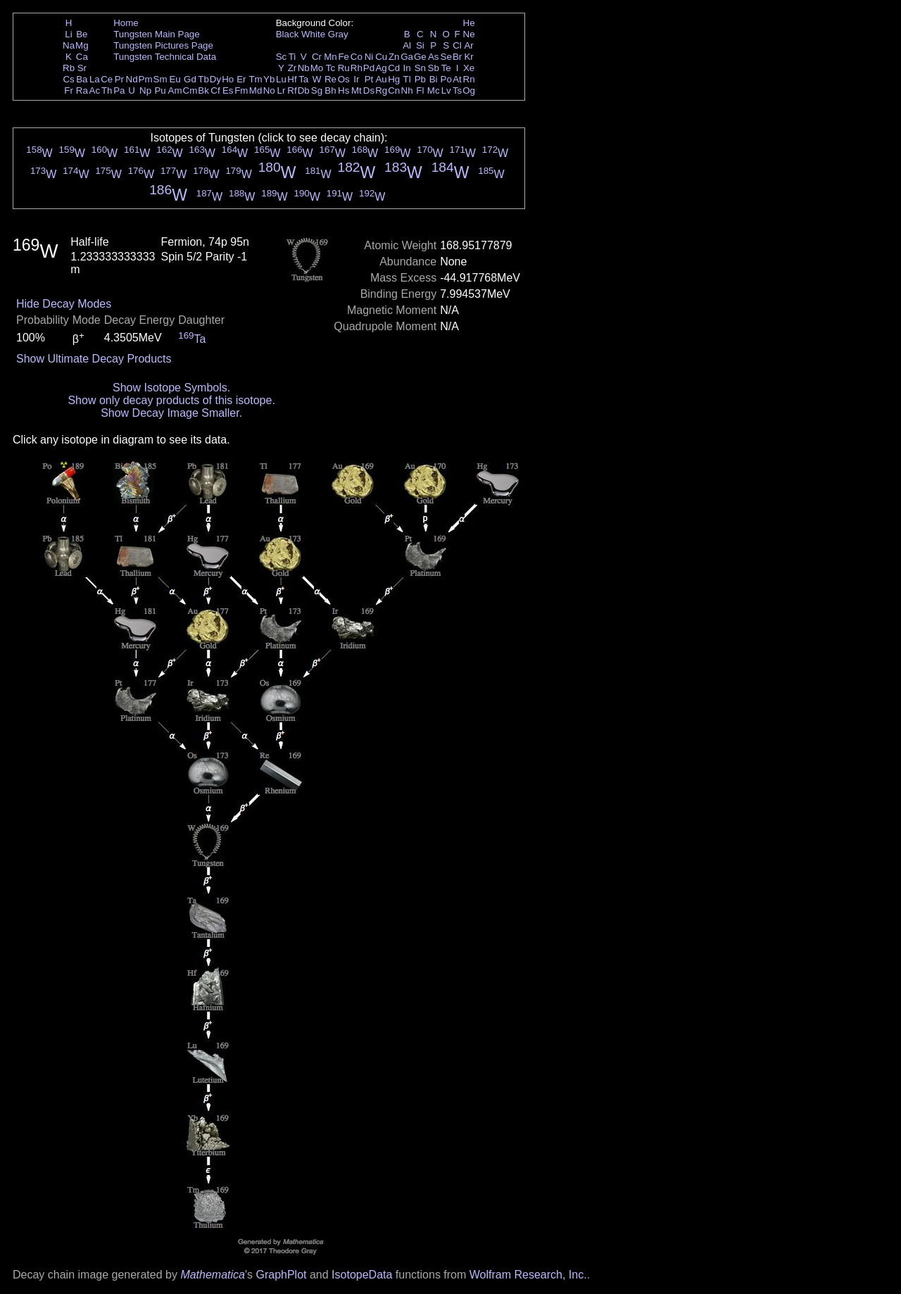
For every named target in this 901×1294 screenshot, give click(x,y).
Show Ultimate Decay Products (94, 359)
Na (69, 45)
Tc (330, 68)
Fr (68, 90)
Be (81, 34)
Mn (330, 56)
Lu (281, 79)
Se (446, 56)
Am (175, 90)
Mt (356, 90)
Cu (381, 56)
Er (241, 79)
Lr (281, 90)
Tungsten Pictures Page (163, 45)
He (469, 23)
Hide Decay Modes (63, 304)
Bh (330, 90)
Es (228, 90)
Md (256, 90)
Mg (82, 45)
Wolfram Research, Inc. (528, 1275)
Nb (304, 68)
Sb (433, 68)
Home (126, 23)
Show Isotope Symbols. (171, 388)
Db (304, 90)
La (94, 79)
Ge (420, 56)
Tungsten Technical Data (164, 56)
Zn (394, 56)
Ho (228, 79)
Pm (146, 79)
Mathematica (212, 1275)
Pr (119, 79)
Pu (159, 90)
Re (330, 79)
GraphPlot (281, 1275)
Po (446, 79)
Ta (303, 79)
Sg (316, 90)
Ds (368, 90)
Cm (190, 90)
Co (357, 56)
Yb (269, 79)
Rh (357, 68)
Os (344, 79)
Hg (394, 79)
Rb (69, 68)
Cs (68, 79)
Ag (380, 68)
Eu (174, 79)
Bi (433, 79)
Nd (132, 79)
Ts (457, 90)
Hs (343, 90)
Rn (469, 79)
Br (457, 56)
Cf (215, 90)
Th (107, 90)
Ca (82, 56)
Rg (381, 90)
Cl (457, 45)
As (433, 56)
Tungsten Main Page (156, 34)
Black (287, 34)
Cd (394, 68)
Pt (369, 79)
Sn (420, 68)
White (313, 34)
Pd (368, 68)
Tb (203, 79)
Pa (119, 90)
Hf (291, 79)
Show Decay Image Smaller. (171, 413)
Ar (468, 45)
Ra (82, 90)
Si (420, 45)
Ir (356, 79)
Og (468, 90)
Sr (82, 68)
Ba (81, 79)
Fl (420, 90)
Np (145, 90)
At (457, 79)
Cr (317, 56)
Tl (407, 79)
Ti (292, 56)
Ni (369, 56)
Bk (203, 90)
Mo (317, 68)
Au (380, 79)
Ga (407, 56)
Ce (107, 79)
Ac (95, 90)
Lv (446, 90)
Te (446, 68)
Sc (281, 56)
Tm (255, 79)
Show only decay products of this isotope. (171, 400)
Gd (190, 79)
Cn (394, 90)
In (407, 68)
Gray (338, 34)
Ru (344, 68)
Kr (468, 56)
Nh (407, 90)
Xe (468, 68)
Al (407, 45)
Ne (469, 34)
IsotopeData (362, 1275)
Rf (291, 90)
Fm (241, 90)
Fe (343, 56)
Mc (433, 90)
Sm (160, 79)
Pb (420, 79)
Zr (292, 68)
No (269, 90)
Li (68, 34)
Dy (215, 79)
